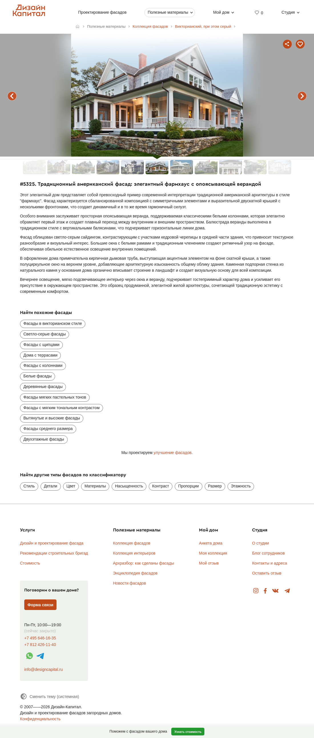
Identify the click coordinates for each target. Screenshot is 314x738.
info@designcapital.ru (43, 669)
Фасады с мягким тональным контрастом (61, 407)
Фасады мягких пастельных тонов (54, 397)
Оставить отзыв (266, 573)
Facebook (265, 591)
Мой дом (221, 12)
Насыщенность (129, 486)
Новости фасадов (129, 583)
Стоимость (30, 563)
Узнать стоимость (188, 731)
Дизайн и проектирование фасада (51, 543)
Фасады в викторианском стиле (52, 323)
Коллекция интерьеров (134, 553)
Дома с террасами (40, 355)
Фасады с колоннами (43, 365)
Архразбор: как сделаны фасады (143, 563)
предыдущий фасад (12, 96)
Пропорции (188, 486)
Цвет (71, 486)
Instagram (256, 591)
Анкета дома (210, 543)
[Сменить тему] (49, 696)
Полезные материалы (168, 12)
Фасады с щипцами (41, 344)
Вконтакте (275, 591)
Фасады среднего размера (48, 428)
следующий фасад (302, 96)
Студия (288, 12)
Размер (215, 486)
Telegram (287, 591)
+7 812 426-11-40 (40, 645)
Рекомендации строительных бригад (54, 553)
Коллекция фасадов (131, 543)
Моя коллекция (213, 553)
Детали (50, 486)
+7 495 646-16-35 (40, 638)
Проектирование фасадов (102, 12)
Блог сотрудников (268, 553)
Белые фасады (37, 376)
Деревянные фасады (43, 386)
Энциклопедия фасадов (135, 573)
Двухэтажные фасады (43, 439)
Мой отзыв (209, 563)
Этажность (241, 486)
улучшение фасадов (173, 452)
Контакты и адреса (269, 563)
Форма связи (40, 605)
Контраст (160, 486)
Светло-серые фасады (44, 334)
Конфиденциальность (40, 719)
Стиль (29, 486)
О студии (260, 543)
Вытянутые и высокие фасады (51, 418)
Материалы (95, 486)
